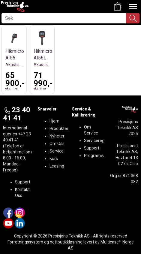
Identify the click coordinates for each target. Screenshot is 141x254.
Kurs (54, 158)
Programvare (96, 155)
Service (57, 151)
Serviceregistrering (102, 140)
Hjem (54, 121)
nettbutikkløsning (66, 242)
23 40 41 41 (16, 114)
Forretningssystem (25, 242)
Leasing (57, 166)
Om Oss (57, 143)
